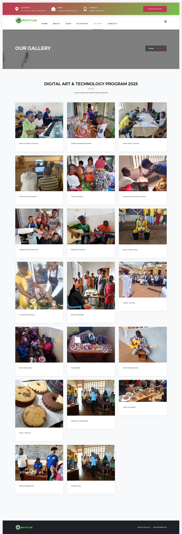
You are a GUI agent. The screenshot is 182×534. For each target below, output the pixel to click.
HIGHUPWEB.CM (160, 527)
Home (44, 24)
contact (112, 24)
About (56, 24)
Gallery (97, 24)
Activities (82, 24)
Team (68, 24)
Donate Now (155, 9)
